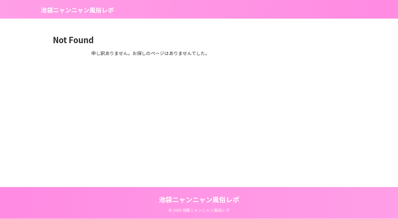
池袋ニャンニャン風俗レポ (77, 9)
